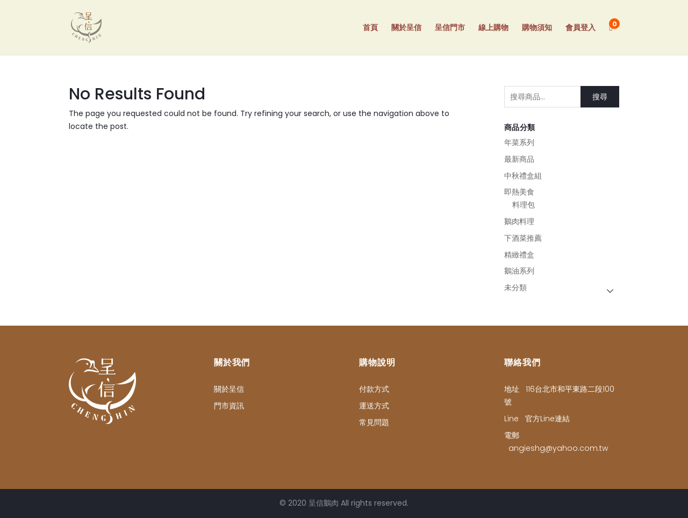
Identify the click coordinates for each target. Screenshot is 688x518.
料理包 (523, 204)
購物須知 (537, 28)
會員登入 (580, 28)
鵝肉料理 (519, 221)
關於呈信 (406, 28)
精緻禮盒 (519, 254)
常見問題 (374, 422)
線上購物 (493, 28)
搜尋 (599, 96)
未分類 (515, 287)
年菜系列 (519, 142)
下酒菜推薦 (523, 238)
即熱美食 (519, 191)
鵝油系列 (519, 270)
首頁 (370, 28)
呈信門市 (450, 28)
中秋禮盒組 (523, 175)
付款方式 (374, 389)
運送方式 (374, 405)
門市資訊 (229, 405)
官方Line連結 (547, 418)
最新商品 (519, 159)
